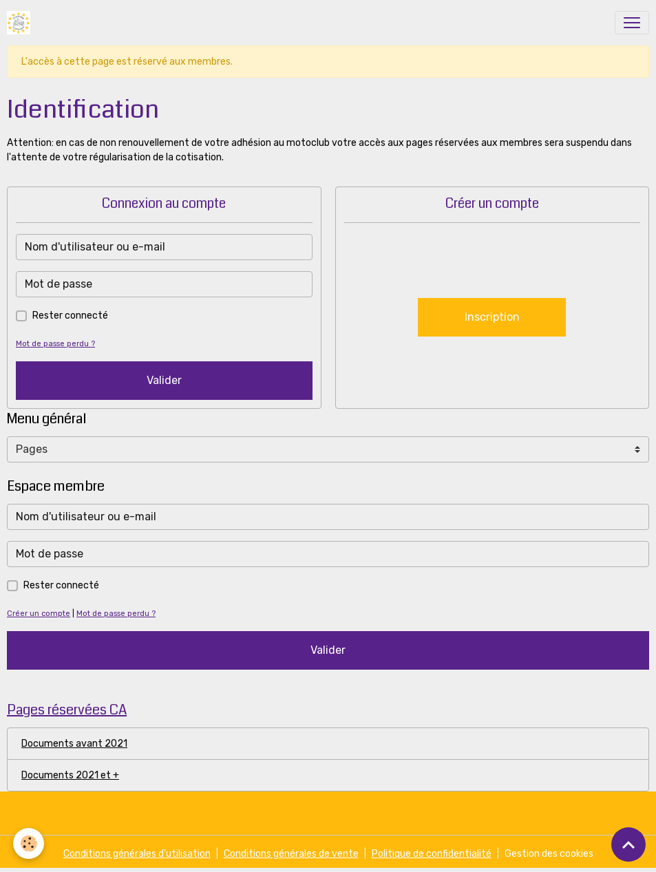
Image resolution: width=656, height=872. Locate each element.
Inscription (492, 316)
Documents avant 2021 (74, 743)
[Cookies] (29, 843)
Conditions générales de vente (291, 854)
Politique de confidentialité (431, 854)
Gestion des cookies (549, 854)
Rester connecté (70, 315)
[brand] (21, 22)
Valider (164, 380)
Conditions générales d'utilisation (137, 854)
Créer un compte (38, 613)
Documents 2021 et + (70, 775)
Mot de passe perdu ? (55, 343)
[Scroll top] (628, 844)
